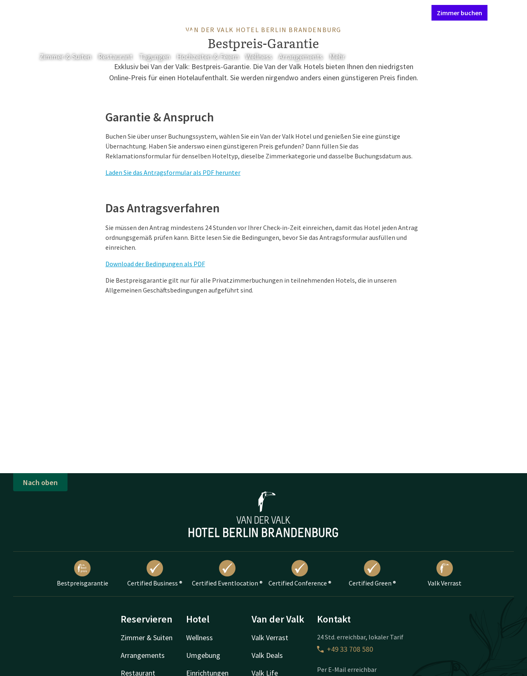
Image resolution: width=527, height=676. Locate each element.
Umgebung (203, 655)
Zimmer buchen (459, 13)
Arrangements (301, 56)
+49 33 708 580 (345, 649)
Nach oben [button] (40, 482)
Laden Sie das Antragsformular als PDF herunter (172, 172)
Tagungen (154, 56)
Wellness (258, 56)
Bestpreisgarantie (82, 573)
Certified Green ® (372, 573)
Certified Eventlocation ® (227, 573)
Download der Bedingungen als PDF (155, 264)
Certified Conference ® (299, 573)
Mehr (343, 56)
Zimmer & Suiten (65, 56)
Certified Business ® (154, 573)
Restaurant (115, 56)
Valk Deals (267, 655)
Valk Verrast (445, 573)
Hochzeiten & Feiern (208, 56)
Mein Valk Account (375, 12)
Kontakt (331, 12)
